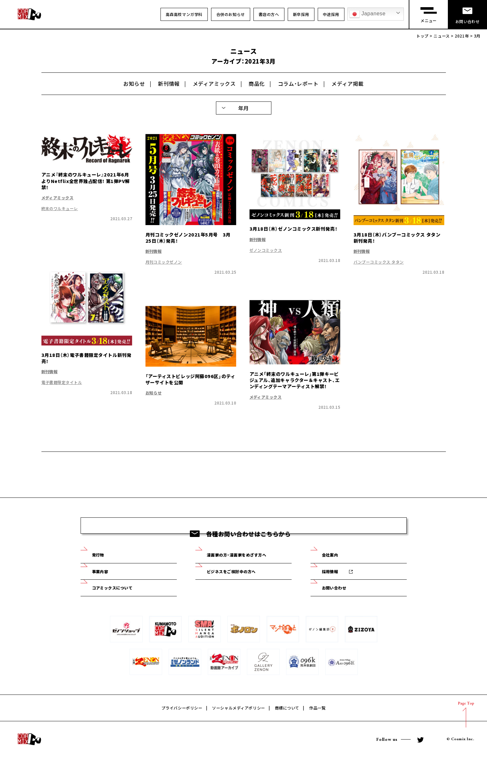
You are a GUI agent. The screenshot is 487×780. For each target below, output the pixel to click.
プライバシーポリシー (182, 730)
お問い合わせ (340, 610)
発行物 (102, 572)
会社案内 (334, 572)
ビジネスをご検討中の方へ (241, 591)
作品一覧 (317, 730)
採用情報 (334, 591)
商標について (287, 730)
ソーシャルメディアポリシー (238, 730)
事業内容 (104, 591)
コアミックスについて (121, 610)
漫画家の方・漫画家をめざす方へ (248, 572)
